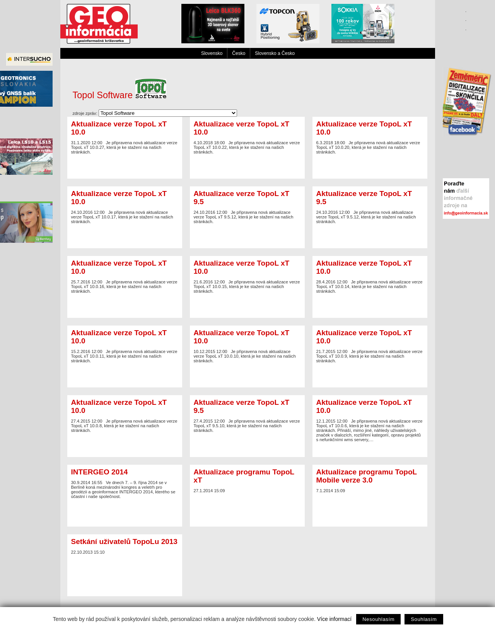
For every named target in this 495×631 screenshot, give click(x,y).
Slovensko (211, 53)
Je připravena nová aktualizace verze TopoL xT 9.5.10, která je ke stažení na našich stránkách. (247, 415)
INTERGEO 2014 (99, 472)
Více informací (334, 619)
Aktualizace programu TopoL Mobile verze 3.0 (366, 476)
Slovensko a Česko (275, 53)
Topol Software (119, 95)
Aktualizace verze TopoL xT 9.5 (242, 197)
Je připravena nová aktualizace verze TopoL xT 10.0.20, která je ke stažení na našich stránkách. (369, 137)
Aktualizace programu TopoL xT (244, 476)
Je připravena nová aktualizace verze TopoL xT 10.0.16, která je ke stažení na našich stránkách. (124, 276)
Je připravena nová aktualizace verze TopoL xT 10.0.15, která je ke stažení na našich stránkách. (247, 276)
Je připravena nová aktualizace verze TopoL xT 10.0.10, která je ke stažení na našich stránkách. (247, 346)
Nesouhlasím (378, 619)
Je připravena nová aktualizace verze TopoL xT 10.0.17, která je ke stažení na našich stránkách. (124, 206)
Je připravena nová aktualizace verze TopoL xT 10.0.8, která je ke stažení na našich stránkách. (124, 415)
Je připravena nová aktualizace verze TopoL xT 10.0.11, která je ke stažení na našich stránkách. (124, 346)
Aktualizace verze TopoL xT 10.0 (119, 128)
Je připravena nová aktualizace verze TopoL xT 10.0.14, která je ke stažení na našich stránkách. (369, 276)
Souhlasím (424, 619)
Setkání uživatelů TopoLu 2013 (124, 541)
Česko (238, 53)
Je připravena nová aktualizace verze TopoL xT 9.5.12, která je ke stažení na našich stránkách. (247, 206)
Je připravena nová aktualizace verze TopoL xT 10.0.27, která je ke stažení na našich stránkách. (124, 137)
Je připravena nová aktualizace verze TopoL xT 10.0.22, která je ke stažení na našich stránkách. (247, 137)
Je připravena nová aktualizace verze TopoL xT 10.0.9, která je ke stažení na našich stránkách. (369, 346)
